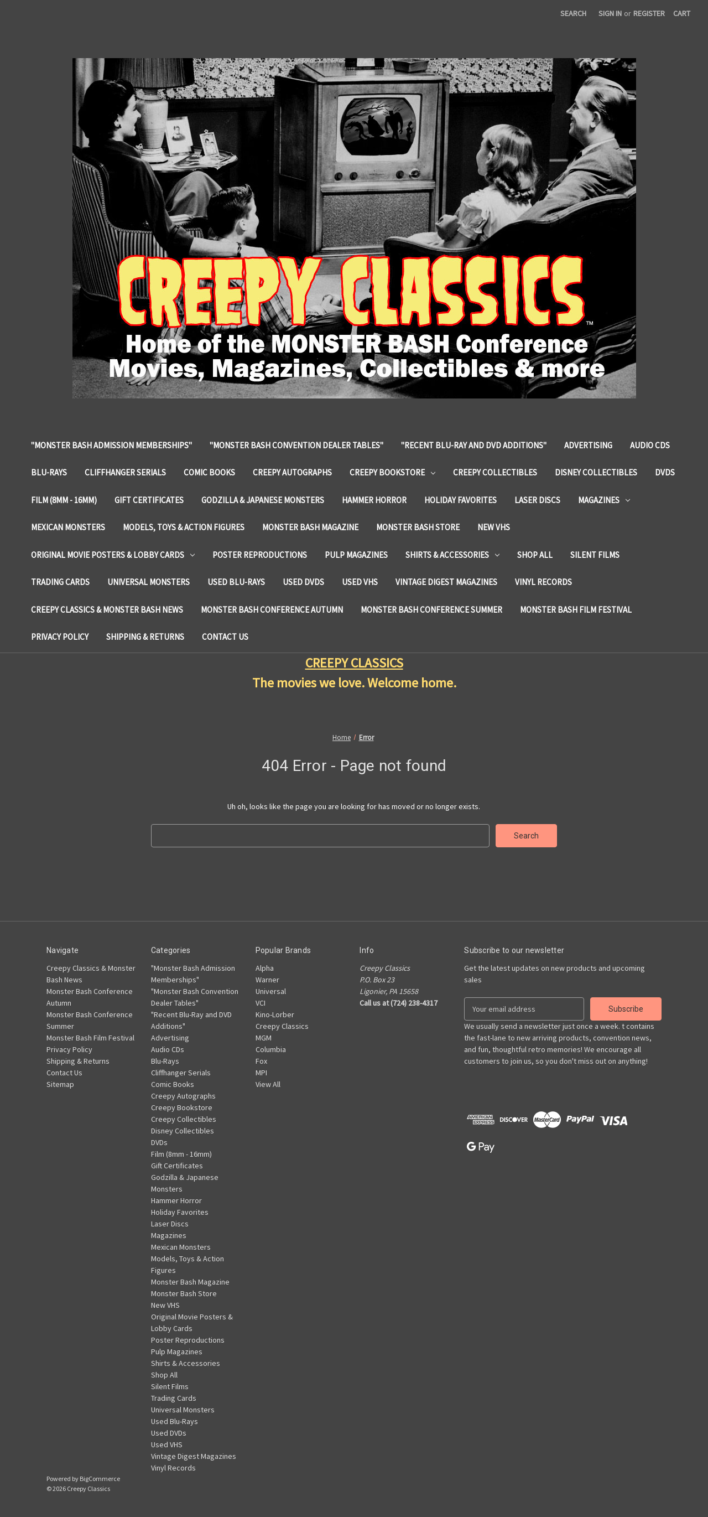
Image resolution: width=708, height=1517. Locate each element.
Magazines (604, 500)
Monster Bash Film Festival (576, 609)
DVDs (665, 472)
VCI (261, 1003)
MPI (261, 1073)
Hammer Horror (374, 500)
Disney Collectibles (596, 472)
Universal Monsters (148, 582)
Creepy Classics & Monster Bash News (107, 609)
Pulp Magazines (356, 555)
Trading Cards (60, 582)
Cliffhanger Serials (125, 472)
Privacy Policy (59, 636)
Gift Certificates (149, 500)
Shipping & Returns (145, 636)
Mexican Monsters (68, 527)
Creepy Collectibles (495, 472)
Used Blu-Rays (236, 582)
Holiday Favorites (460, 500)
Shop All (535, 555)
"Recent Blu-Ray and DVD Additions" (473, 445)
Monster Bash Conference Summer (431, 609)
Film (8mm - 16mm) (64, 500)
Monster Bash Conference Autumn (272, 609)
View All (268, 1084)
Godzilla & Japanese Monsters (262, 500)
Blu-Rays (49, 472)
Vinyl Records (543, 582)
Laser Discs (537, 500)
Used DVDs (303, 582)
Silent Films (595, 555)
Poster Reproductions (259, 555)
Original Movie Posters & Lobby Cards (113, 555)
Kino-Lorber (275, 1014)
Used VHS (360, 582)
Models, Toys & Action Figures (183, 527)
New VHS (493, 527)
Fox (261, 1061)
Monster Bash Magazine (310, 527)
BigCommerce (100, 1478)
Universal (271, 991)
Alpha (265, 968)
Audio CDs (650, 445)
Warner (267, 980)
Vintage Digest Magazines (446, 582)
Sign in (610, 13)
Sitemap (60, 1084)
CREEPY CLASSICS (354, 662)
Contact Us (225, 636)
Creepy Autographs (292, 472)
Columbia (271, 1049)
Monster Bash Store (418, 527)
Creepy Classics (282, 1026)
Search (573, 13)
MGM (264, 1038)
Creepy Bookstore (392, 472)
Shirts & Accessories (452, 555)
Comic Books (209, 472)
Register (649, 13)
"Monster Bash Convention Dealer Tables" (296, 445)
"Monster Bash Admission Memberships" (111, 445)
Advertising (588, 445)
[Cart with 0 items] (681, 13)
